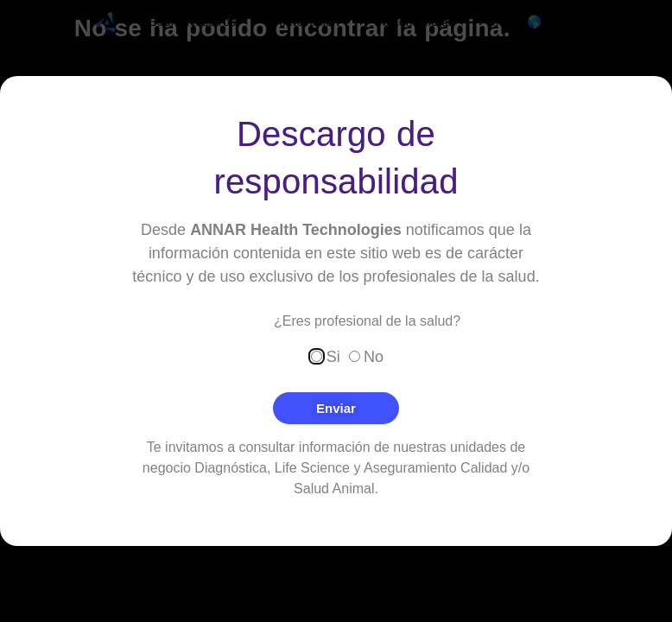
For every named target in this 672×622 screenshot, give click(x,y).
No (374, 356)
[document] (336, 311)
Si (333, 356)
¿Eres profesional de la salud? (367, 321)
